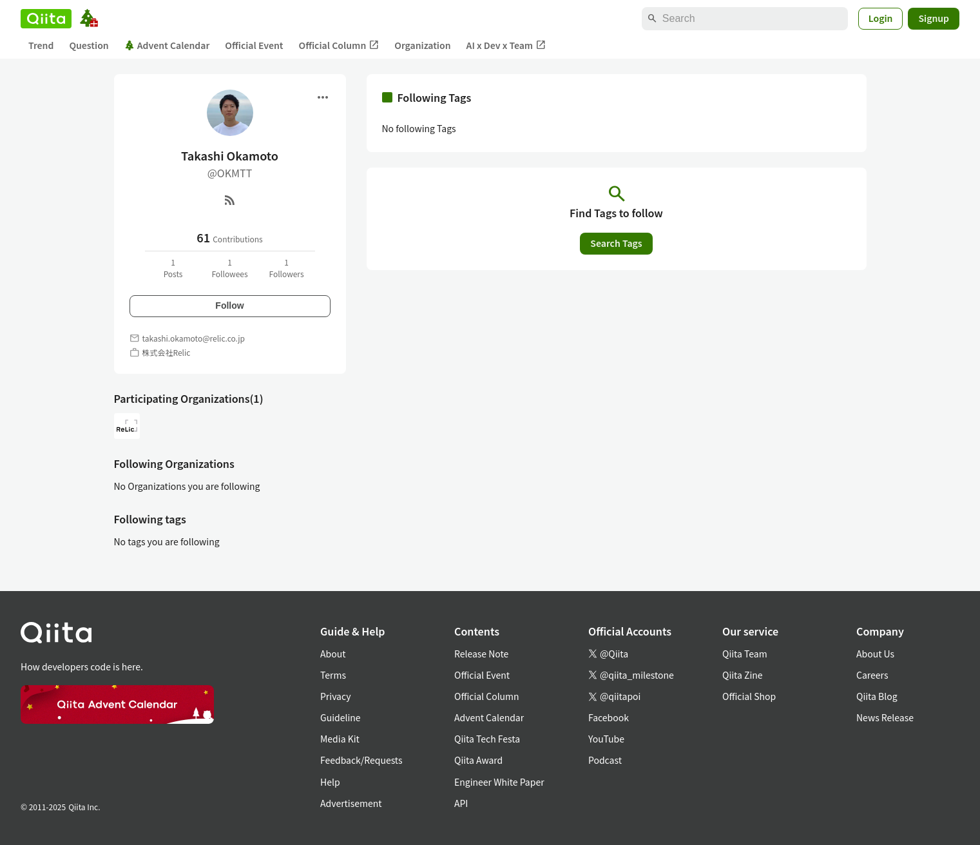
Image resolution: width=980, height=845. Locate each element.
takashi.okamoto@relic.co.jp (193, 338)
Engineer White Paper (499, 781)
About (332, 653)
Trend (40, 45)
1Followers (286, 268)
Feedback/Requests (361, 759)
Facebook (608, 717)
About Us (875, 653)
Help (330, 781)
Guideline (340, 717)
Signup (933, 18)
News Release (885, 717)
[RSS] (230, 200)
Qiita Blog (877, 696)
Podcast (605, 759)
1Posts (173, 268)
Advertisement (351, 803)
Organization (422, 45)
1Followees (229, 268)
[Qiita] (46, 18)
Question (88, 45)
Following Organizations (174, 463)
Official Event (254, 45)
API (461, 803)
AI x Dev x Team (506, 45)
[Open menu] (323, 97)
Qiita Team (744, 653)
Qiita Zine (742, 674)
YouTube (606, 738)
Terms (333, 674)
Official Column (339, 45)
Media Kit (340, 738)
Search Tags (616, 243)
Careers (872, 674)
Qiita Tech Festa (487, 738)
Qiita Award (478, 759)
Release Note (481, 653)
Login (881, 18)
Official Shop (749, 696)
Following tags (150, 519)
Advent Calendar (167, 45)
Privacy (335, 696)
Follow (229, 305)
